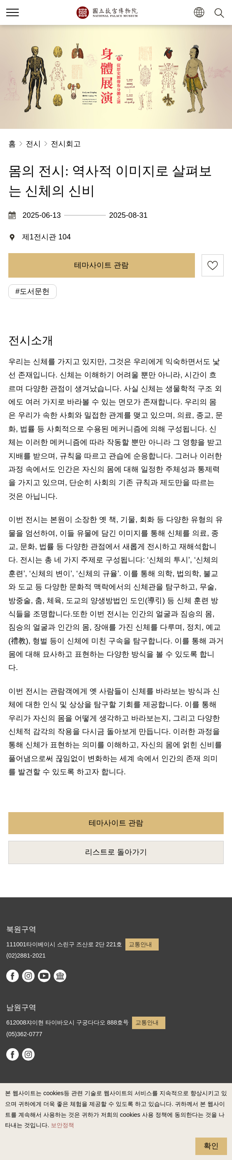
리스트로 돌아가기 (116, 852)
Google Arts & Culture (60, 976)
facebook (12, 976)
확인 (211, 1146)
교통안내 (140, 944)
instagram (28, 976)
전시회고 (66, 144)
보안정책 (62, 1125)
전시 (33, 144)
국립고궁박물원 (107, 12)
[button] (199, 12)
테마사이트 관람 (101, 265)
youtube (44, 976)
